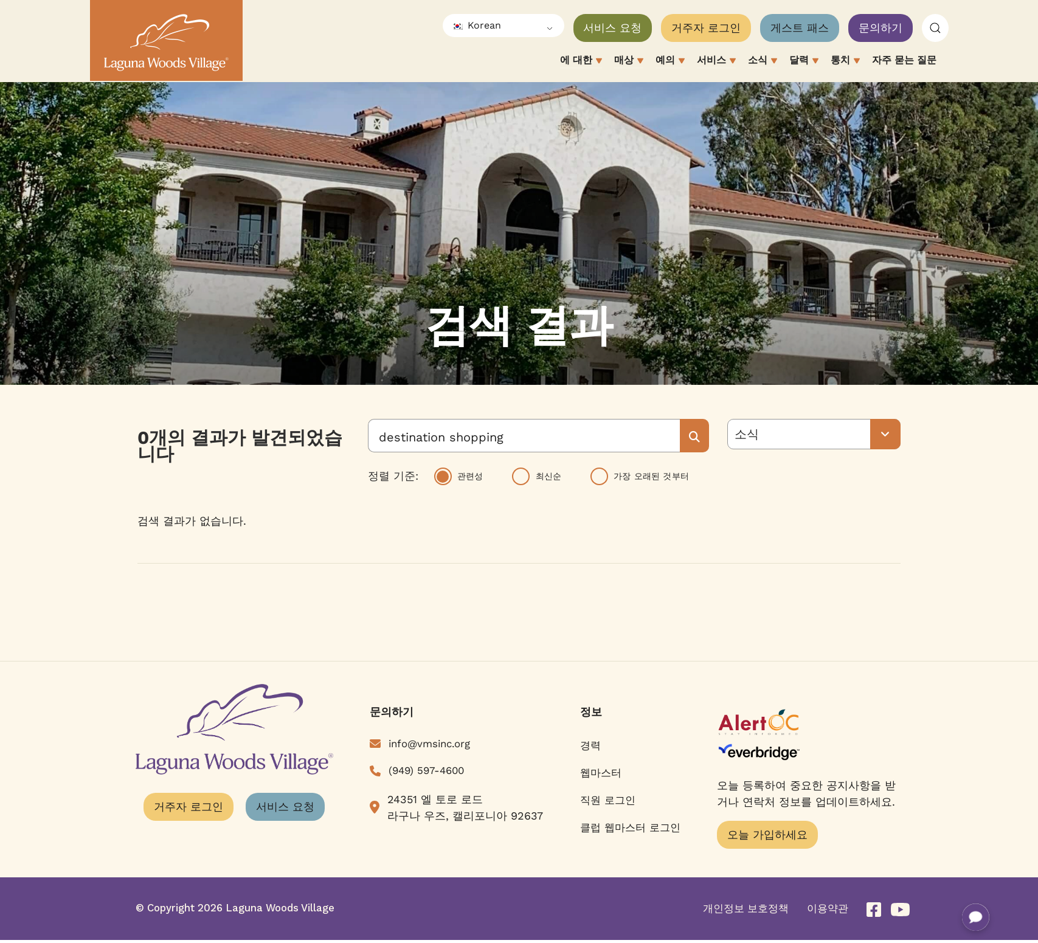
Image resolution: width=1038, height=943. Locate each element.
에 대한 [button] (581, 61)
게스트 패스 (799, 27)
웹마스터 (600, 773)
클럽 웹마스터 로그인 (630, 827)
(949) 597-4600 (426, 770)
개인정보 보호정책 (746, 908)
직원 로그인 (607, 800)
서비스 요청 (612, 27)
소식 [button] (762, 61)
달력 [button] (803, 61)
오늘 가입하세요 (767, 834)
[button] (935, 28)
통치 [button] (845, 61)
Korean (476, 25)
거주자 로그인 (706, 27)
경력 (590, 745)
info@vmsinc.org (429, 743)
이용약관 (827, 908)
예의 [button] (670, 61)
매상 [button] (628, 61)
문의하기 (880, 27)
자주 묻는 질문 (904, 60)
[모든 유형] (814, 434)
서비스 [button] (716, 61)
